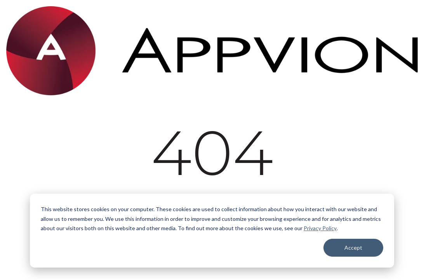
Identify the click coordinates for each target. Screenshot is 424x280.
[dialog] (212, 231)
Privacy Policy (320, 228)
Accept (353, 247)
